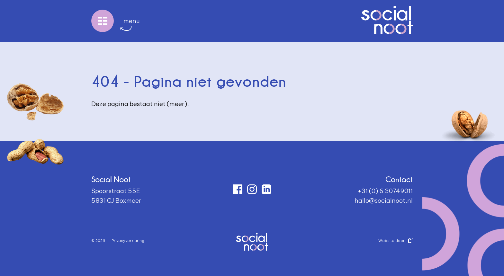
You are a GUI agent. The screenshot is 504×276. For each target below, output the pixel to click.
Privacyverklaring (128, 240)
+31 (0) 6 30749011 (385, 191)
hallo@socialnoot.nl (384, 200)
